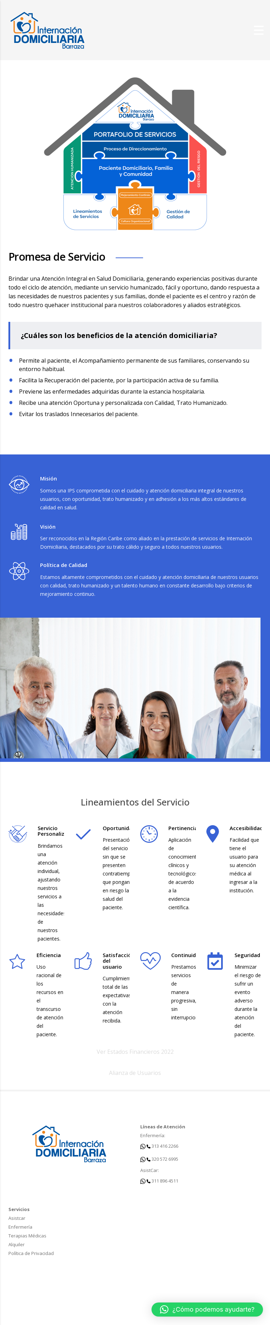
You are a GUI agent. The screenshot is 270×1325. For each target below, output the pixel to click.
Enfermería (20, 1227)
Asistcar (16, 1218)
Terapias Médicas (27, 1235)
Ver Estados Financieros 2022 (135, 1052)
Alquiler (16, 1244)
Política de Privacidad (31, 1253)
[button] (207, 1309)
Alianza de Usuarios (135, 1073)
